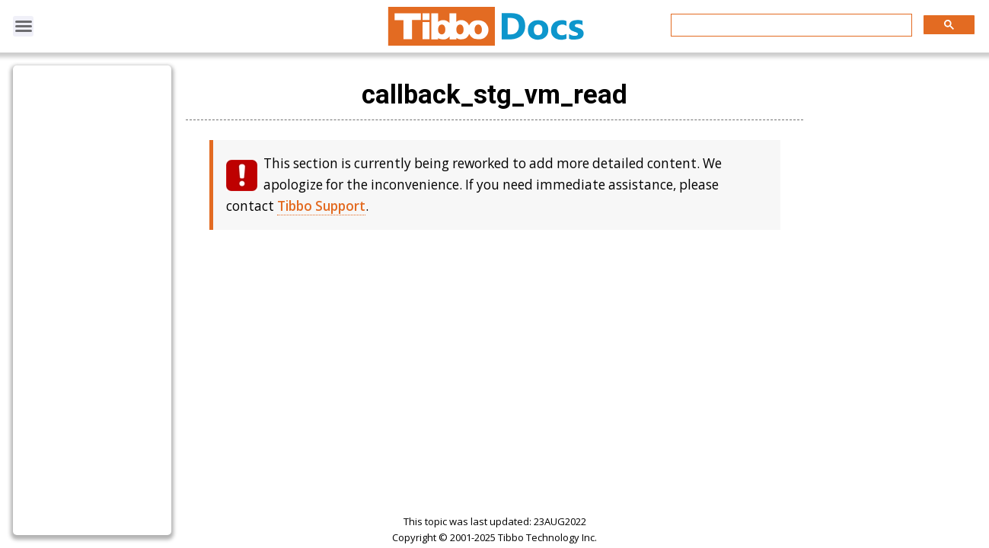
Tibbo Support (321, 206)
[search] (789, 26)
